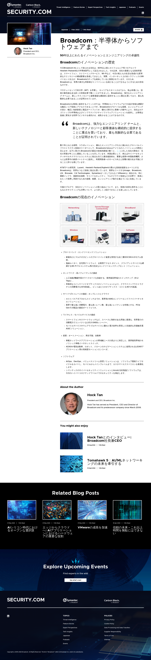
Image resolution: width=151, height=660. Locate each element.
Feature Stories (79, 7)
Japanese (122, 7)
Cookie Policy (109, 623)
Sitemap (107, 639)
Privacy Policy (109, 619)
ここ (118, 151)
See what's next (75, 580)
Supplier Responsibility (112, 631)
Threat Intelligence (63, 7)
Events (141, 7)
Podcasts (132, 7)
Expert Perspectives (95, 7)
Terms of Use (109, 635)
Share (138, 29)
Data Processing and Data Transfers (117, 627)
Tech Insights (111, 7)
